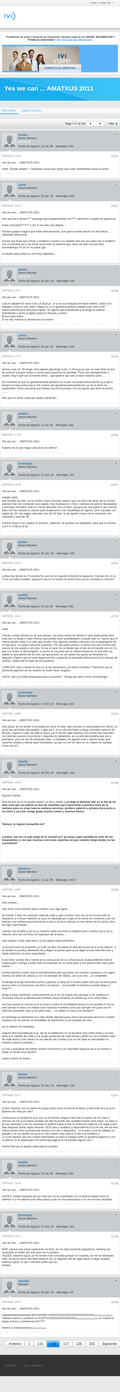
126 (79, 1344)
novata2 (23, 1281)
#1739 (114, 1236)
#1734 (114, 713)
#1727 (114, 206)
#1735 (114, 782)
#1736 (114, 889)
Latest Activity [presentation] (31, 110)
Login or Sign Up (101, 2)
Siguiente (109, 1344)
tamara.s (24, 868)
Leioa (22, 184)
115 (40, 1344)
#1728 (114, 290)
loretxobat (25, 463)
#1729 (114, 356)
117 (66, 1344)
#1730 (114, 435)
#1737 (114, 1095)
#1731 (114, 484)
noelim (23, 135)
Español (10, 1365)
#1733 (114, 616)
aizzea (22, 269)
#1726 (114, 156)
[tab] (31, 110)
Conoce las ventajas (59, 68)
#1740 (114, 1302)
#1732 (114, 563)
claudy (23, 761)
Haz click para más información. (74, 40)
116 (53, 1344)
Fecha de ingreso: (29, 146)
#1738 (114, 1183)
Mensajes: (62, 146)
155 (92, 1344)
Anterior (15, 1344)
